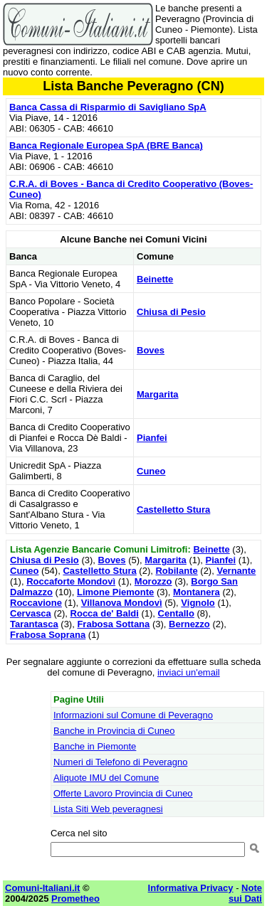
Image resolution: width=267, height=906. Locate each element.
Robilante (176, 570)
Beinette (155, 279)
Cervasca (30, 613)
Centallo (176, 613)
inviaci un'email (188, 672)
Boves (150, 350)
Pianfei (152, 437)
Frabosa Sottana (113, 624)
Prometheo (75, 898)
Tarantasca (34, 624)
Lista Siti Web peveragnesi (108, 809)
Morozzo (153, 581)
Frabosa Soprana (47, 634)
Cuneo (151, 471)
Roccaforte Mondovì (70, 581)
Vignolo (197, 602)
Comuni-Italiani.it (42, 888)
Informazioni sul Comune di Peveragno (133, 715)
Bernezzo (189, 624)
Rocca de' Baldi (104, 613)
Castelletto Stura (173, 509)
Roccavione (36, 602)
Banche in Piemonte (94, 746)
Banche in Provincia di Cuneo (114, 730)
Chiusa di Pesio (171, 312)
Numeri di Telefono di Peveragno (120, 762)
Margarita (158, 394)
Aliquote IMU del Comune (106, 777)
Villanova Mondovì (121, 602)
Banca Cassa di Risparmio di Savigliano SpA (107, 107)
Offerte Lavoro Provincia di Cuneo (123, 793)
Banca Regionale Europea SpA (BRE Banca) (106, 145)
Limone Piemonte (115, 592)
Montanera (196, 592)
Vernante (236, 570)
